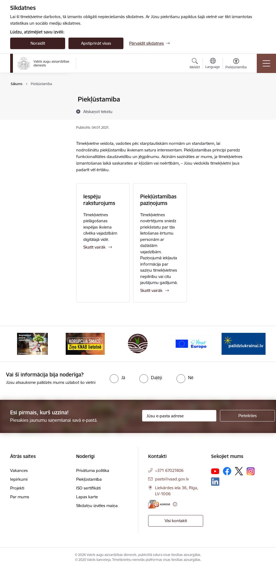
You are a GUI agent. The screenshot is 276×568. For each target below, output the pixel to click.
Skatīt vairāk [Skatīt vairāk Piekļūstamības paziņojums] (151, 290)
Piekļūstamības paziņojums (158, 199)
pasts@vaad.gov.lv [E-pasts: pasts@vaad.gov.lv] (172, 479)
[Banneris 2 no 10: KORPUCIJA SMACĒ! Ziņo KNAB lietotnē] (85, 343)
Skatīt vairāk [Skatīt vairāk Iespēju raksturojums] (94, 247)
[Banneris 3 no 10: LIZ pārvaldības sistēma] (138, 343)
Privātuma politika (32, 99)
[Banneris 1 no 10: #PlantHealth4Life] (32, 343)
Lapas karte (27, 128)
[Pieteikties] (247, 415)
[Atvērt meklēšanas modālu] (195, 64)
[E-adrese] (159, 504)
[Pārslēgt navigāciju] (266, 63)
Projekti (17, 488)
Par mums (19, 496)
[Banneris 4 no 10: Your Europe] (191, 343)
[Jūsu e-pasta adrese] (179, 415)
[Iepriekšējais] (19, 343)
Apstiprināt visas (96, 43)
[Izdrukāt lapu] (258, 97)
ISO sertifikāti (28, 118)
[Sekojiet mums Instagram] (251, 471)
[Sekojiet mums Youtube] (215, 471)
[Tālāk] (257, 343)
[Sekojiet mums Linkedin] (215, 481)
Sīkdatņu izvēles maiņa (97, 505)
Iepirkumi (18, 479)
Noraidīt (38, 43)
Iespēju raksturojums (99, 199)
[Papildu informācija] (175, 504)
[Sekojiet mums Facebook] (227, 471)
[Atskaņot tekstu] (97, 111)
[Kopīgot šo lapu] (258, 110)
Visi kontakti (176, 520)
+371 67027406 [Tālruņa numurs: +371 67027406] (169, 470)
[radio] (117, 377)
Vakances (19, 470)
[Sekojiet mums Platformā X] (239, 471)
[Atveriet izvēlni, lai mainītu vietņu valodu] (213, 64)
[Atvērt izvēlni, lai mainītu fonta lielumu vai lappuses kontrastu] (236, 64)
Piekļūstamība (29, 109)
